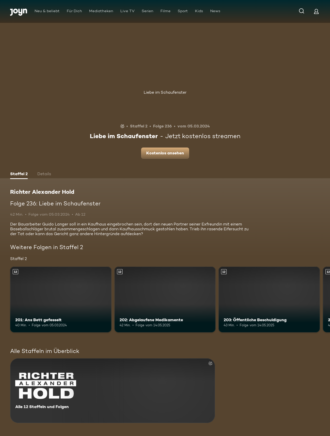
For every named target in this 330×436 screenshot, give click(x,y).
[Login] (316, 11)
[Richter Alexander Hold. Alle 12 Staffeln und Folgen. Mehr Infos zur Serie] (112, 390)
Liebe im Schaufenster (165, 92)
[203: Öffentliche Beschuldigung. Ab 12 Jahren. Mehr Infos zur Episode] (269, 299)
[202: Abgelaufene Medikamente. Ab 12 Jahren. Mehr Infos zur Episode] (165, 299)
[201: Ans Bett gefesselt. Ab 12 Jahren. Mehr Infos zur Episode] (60, 299)
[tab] (19, 174)
